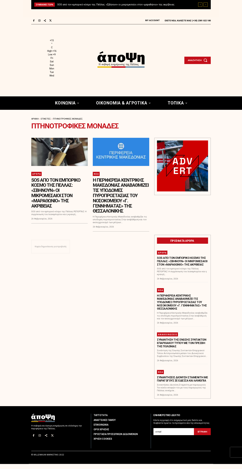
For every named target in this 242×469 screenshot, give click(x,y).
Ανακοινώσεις (167, 340)
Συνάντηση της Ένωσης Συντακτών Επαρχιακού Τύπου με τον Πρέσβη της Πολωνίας (181, 348)
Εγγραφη (202, 436)
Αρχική (35, 118)
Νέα (96, 174)
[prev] (200, 5)
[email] (173, 436)
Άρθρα (36, 174)
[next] (206, 5)
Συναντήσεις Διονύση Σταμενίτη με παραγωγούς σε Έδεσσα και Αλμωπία (182, 384)
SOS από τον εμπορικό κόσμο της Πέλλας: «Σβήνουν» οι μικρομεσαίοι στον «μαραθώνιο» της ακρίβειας (115, 4)
